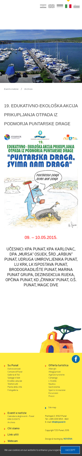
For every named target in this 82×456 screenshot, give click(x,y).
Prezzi (51, 395)
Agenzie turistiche (57, 374)
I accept (70, 450)
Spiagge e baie (14, 377)
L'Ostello (52, 380)
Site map (52, 407)
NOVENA (68, 438)
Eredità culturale (15, 380)
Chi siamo (14, 428)
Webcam (13, 441)
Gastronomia (54, 386)
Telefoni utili (13, 383)
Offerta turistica (58, 365)
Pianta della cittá (15, 386)
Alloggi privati (55, 371)
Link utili (13, 434)
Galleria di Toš (14, 374)
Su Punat (13, 365)
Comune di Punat (15, 371)
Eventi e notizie (11, 88)
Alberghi (52, 368)
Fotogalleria (13, 389)
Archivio (28, 88)
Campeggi (53, 377)
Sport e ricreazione (57, 389)
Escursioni (53, 392)
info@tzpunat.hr (59, 421)
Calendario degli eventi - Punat (21, 416)
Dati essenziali (14, 368)
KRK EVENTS (14, 419)
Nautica (52, 383)
